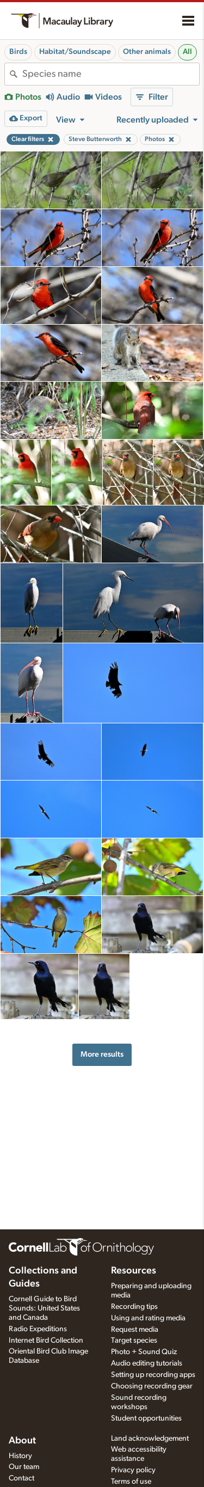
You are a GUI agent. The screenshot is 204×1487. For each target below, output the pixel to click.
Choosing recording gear (152, 1386)
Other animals (147, 52)
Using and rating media (148, 1318)
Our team (24, 1467)
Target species (134, 1340)
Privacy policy (133, 1470)
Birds (18, 52)
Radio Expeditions (38, 1329)
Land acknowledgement (150, 1438)
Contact (21, 1478)
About (22, 1441)
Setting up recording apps (153, 1375)
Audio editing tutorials (146, 1363)
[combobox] (110, 74)
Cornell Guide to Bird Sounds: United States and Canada (44, 1308)
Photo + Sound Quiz (144, 1352)
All (187, 52)
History (20, 1456)
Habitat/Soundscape (75, 52)
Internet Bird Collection (46, 1340)
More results (102, 1054)
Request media (134, 1329)
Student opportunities (146, 1418)
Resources (133, 1271)
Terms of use (131, 1481)
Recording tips (134, 1307)
